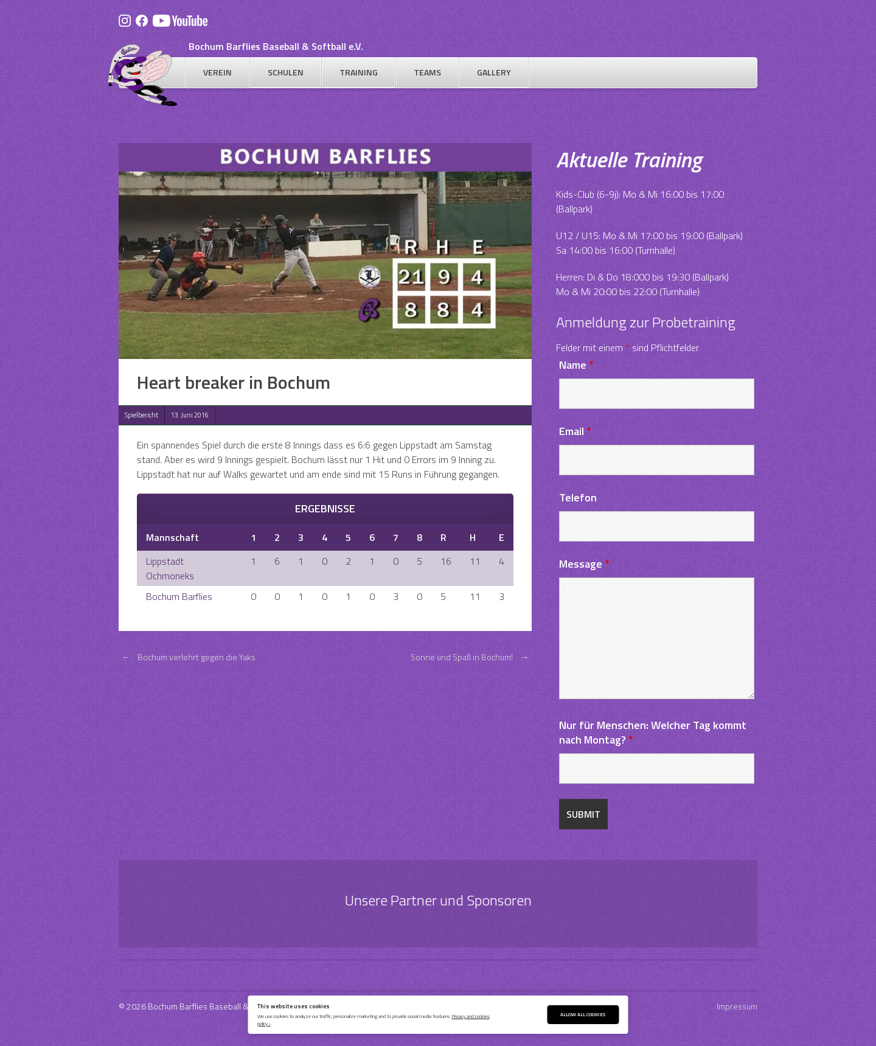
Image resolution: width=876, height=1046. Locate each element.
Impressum (737, 1006)
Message (584, 564)
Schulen (286, 72)
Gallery (494, 72)
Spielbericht (141, 415)
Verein (217, 72)
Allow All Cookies (582, 1014)
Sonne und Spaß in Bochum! (471, 656)
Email (575, 431)
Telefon (578, 497)
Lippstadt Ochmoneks (170, 568)
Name (576, 365)
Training (358, 72)
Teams (427, 72)
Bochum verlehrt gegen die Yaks (187, 656)
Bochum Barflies (179, 596)
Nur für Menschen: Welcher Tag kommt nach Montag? (652, 732)
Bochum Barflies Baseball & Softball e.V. (276, 46)
